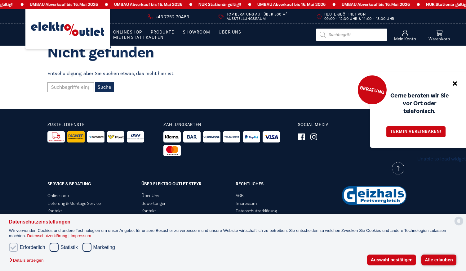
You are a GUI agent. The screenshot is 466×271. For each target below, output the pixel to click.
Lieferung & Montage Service (74, 203)
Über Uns (230, 32)
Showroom (196, 32)
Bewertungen (153, 203)
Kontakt (54, 211)
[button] (28, 260)
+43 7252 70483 (172, 17)
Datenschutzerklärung (47, 235)
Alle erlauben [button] (439, 259)
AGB (240, 196)
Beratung (372, 89)
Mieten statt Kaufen (138, 37)
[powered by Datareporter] (459, 225)
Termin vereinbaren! (418, 131)
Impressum (81, 235)
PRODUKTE (162, 32)
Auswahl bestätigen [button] (392, 259)
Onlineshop (127, 32)
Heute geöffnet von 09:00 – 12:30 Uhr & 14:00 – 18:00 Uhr (359, 16)
